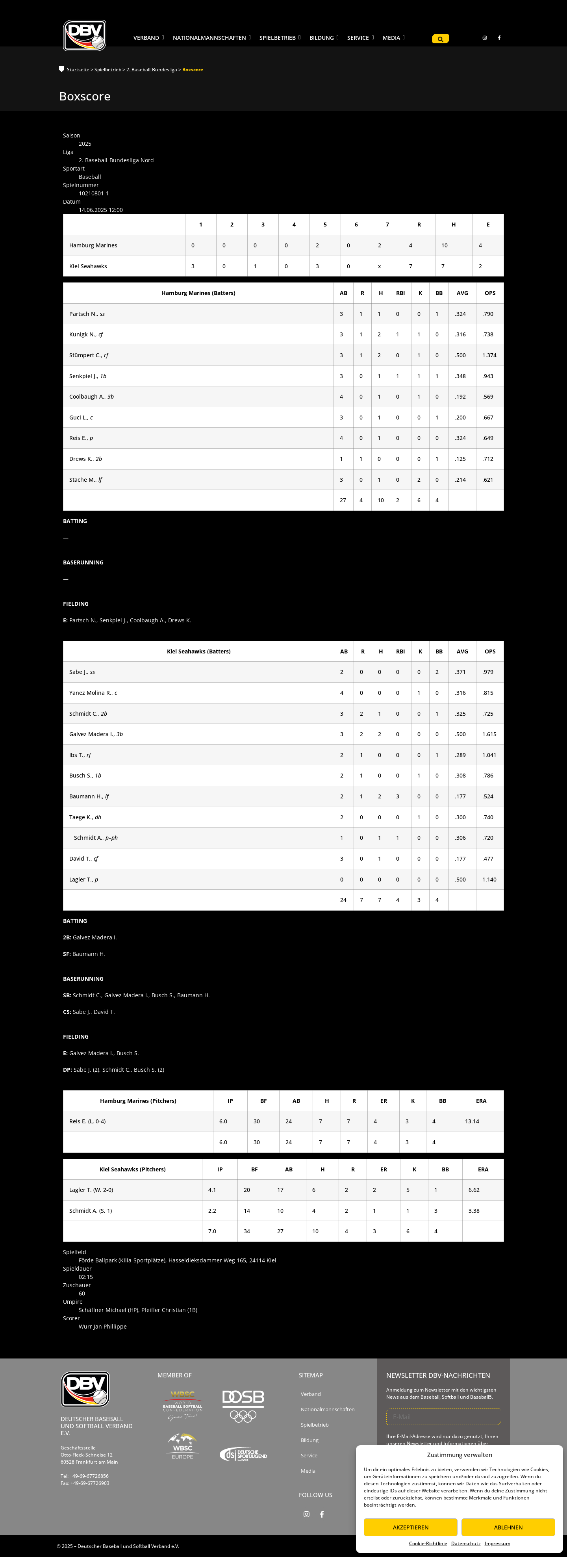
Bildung (310, 1440)
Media (308, 1471)
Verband (311, 1394)
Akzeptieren (411, 1527)
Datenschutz (466, 1543)
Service (309, 1455)
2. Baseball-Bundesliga (151, 69)
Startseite (78, 69)
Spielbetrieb (107, 69)
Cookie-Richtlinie (428, 1543)
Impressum (497, 1543)
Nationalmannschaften (328, 1409)
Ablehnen (508, 1527)
